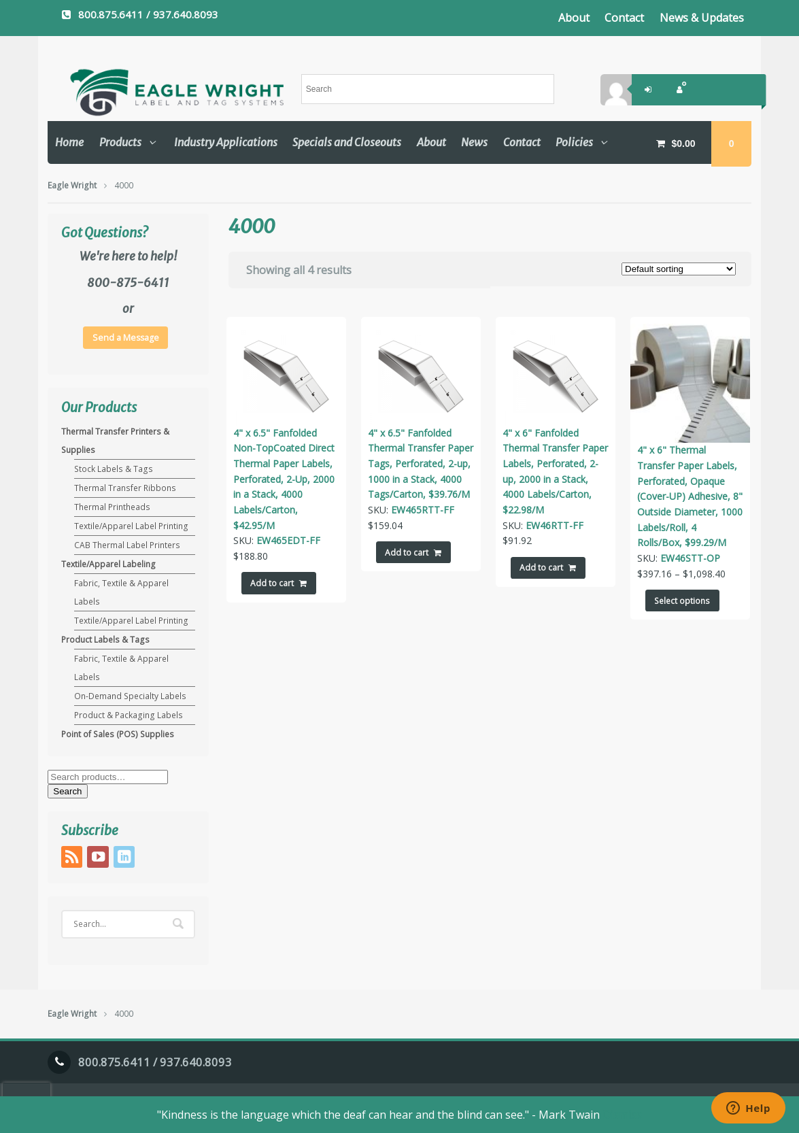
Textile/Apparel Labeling (108, 564)
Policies (574, 142)
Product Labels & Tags (105, 639)
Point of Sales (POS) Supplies (117, 734)
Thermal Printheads (112, 507)
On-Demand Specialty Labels (130, 696)
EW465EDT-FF (288, 540)
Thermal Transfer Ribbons (125, 488)
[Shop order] (679, 269)
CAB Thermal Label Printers (127, 545)
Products (120, 142)
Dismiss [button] (622, 1114)
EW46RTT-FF (554, 525)
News (474, 142)
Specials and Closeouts (346, 142)
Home (69, 142)
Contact (624, 17)
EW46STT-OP (690, 558)
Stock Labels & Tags (113, 469)
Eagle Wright (72, 185)
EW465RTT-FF (422, 509)
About (574, 17)
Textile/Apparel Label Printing (131, 526)
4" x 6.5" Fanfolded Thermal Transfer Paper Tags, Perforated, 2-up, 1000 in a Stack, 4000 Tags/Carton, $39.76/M (420, 463)
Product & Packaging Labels (128, 715)
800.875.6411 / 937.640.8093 (148, 14)
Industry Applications (225, 142)
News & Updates (702, 17)
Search (67, 791)
